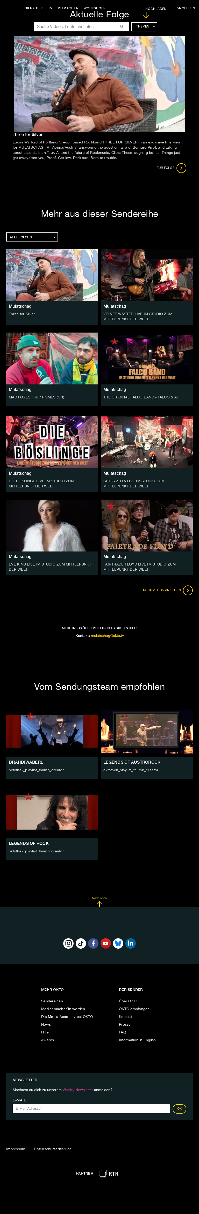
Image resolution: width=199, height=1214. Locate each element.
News (46, 1024)
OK (179, 1108)
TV (50, 8)
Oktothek (34, 8)
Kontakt (125, 1017)
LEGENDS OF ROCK (29, 843)
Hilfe (45, 1032)
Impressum (15, 1149)
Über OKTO (129, 1001)
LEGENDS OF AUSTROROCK (131, 762)
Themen (145, 26)
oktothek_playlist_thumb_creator (36, 770)
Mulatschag (20, 306)
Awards (47, 1040)
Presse (125, 1024)
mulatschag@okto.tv (107, 636)
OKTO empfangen (134, 1009)
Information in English (137, 1040)
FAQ (122, 1032)
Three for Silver (22, 314)
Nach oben (99, 902)
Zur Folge (172, 168)
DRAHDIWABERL (26, 762)
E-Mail (19, 1100)
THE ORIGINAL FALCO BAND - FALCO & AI (140, 397)
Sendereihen (52, 1001)
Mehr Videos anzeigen (168, 590)
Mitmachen (68, 8)
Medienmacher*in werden (63, 1009)
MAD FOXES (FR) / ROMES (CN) (36, 397)
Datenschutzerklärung (53, 1149)
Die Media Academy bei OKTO (67, 1017)
